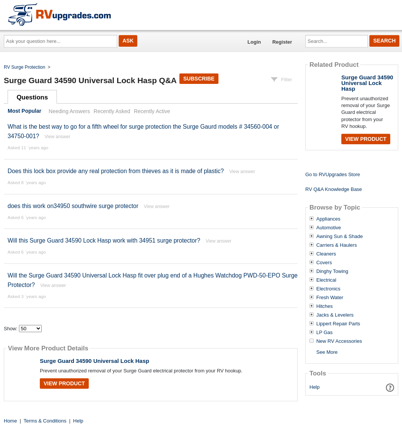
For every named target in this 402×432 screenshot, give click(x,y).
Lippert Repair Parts (338, 323)
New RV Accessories (339, 341)
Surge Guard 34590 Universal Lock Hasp (94, 361)
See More (327, 352)
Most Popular (24, 111)
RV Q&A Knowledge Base (333, 189)
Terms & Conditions (45, 421)
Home (10, 421)
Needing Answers (69, 111)
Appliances (328, 219)
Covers (324, 262)
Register (282, 42)
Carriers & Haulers (336, 245)
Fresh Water (329, 297)
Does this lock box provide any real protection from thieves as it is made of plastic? (116, 171)
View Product (64, 383)
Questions (32, 97)
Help (314, 387)
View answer (58, 136)
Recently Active (152, 111)
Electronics (328, 289)
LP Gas (324, 332)
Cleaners (326, 254)
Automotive (328, 227)
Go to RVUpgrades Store (332, 174)
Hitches (324, 306)
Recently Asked (112, 111)
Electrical (326, 280)
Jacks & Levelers (334, 315)
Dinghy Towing (332, 271)
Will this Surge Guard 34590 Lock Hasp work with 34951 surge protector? (105, 240)
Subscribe (198, 79)
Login (254, 42)
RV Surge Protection (24, 67)
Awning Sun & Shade (339, 236)
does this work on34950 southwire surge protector (73, 206)
